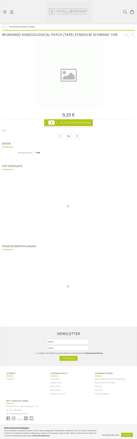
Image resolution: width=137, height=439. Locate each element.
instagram (13, 419)
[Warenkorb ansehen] (132, 11)
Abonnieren (69, 358)
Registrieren (56, 383)
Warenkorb (56, 390)
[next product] (132, 35)
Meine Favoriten (58, 394)
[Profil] (12, 11)
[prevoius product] (126, 35)
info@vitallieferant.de (18, 414)
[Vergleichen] (68, 136)
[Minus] (46, 123)
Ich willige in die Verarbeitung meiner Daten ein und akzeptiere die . (70, 353)
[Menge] (51, 123)
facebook (8, 419)
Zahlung (98, 387)
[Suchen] (125, 11)
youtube (31, 419)
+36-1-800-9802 (15, 410)
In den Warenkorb (78, 123)
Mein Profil (55, 387)
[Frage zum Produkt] (77, 136)
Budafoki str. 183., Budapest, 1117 (23, 407)
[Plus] (57, 123)
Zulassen (127, 435)
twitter (20, 419)
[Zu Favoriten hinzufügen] (60, 136)
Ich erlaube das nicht (110, 435)
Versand (98, 390)
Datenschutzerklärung (105, 383)
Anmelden (55, 379)
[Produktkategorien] (5, 11)
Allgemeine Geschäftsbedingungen (110, 379)
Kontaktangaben (102, 394)
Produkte (10, 379)
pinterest (26, 419)
